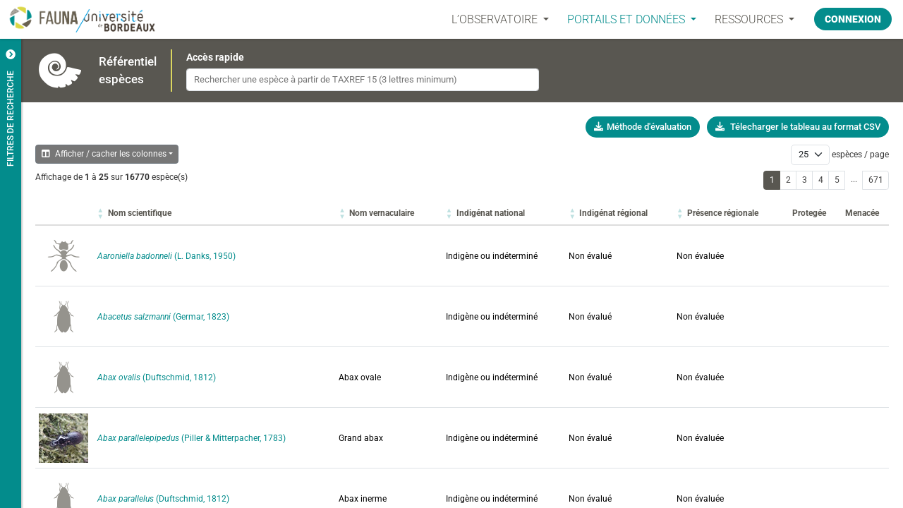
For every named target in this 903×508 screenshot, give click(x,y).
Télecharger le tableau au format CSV (797, 126)
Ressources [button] (750, 19)
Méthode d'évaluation (642, 126)
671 (875, 180)
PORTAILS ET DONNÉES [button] (627, 19)
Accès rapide (215, 57)
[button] (139, 213)
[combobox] (362, 79)
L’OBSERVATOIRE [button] (496, 19)
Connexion (853, 19)
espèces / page (860, 154)
